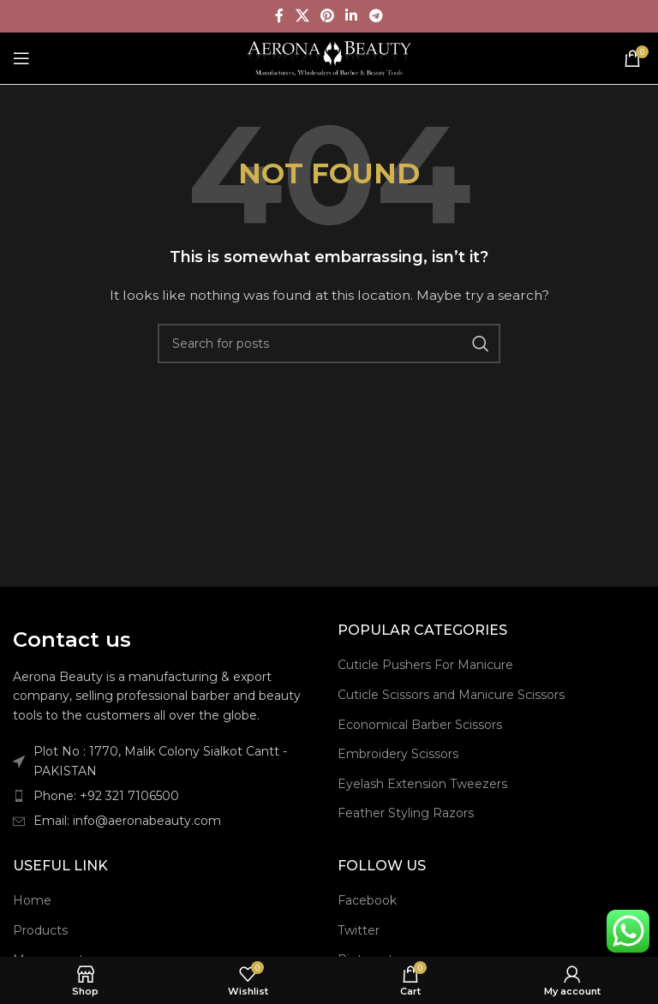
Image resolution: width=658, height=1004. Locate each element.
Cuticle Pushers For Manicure (425, 664)
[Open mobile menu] (21, 58)
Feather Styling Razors (406, 813)
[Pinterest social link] (326, 16)
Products (40, 930)
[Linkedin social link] (351, 16)
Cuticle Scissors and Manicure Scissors (451, 694)
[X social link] (302, 16)
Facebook (367, 900)
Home (32, 900)
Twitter (359, 930)
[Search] (329, 343)
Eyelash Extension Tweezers (422, 784)
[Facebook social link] (280, 16)
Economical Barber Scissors (420, 724)
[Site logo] (329, 57)
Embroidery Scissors (398, 754)
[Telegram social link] (375, 16)
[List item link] (166, 795)
